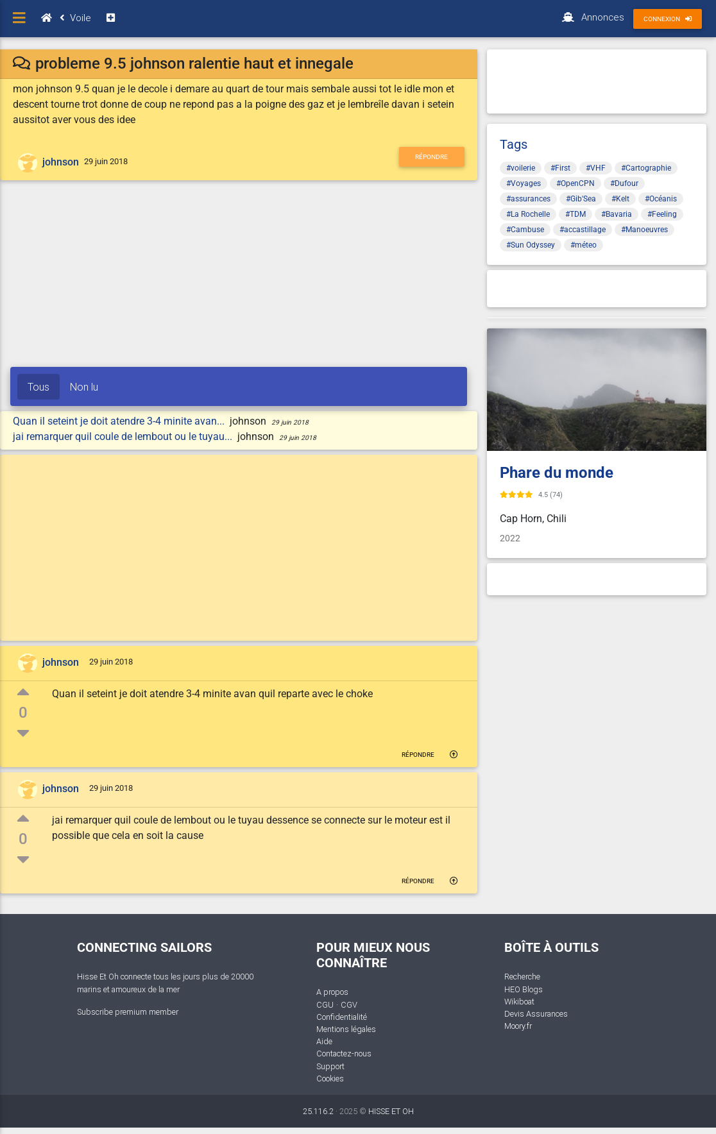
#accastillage (582, 229)
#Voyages (523, 183)
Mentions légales (346, 1029)
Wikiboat (519, 1001)
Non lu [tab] (84, 386)
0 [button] (23, 713)
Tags (513, 144)
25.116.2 (318, 1111)
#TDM (575, 214)
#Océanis (661, 198)
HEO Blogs (523, 989)
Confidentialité (341, 1016)
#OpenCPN (575, 183)
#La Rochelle (528, 214)
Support (330, 1066)
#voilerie (520, 168)
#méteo (583, 245)
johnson (60, 162)
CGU (325, 1004)
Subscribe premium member (127, 1011)
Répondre (431, 157)
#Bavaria (616, 214)
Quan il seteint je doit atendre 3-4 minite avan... (120, 421)
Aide (324, 1041)
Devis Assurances (536, 1013)
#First (560, 168)
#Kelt (620, 198)
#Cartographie (646, 168)
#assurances (528, 198)
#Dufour (624, 183)
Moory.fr (518, 1025)
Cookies (330, 1078)
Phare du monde (556, 473)
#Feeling (662, 214)
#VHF (596, 168)
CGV (349, 1004)
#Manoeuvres (644, 229)
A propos (332, 991)
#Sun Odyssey (530, 245)
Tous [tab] (38, 386)
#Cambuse (525, 229)
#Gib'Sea (581, 198)
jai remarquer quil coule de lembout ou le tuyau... (124, 436)
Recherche (522, 976)
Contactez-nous (343, 1053)
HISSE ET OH (391, 1111)
